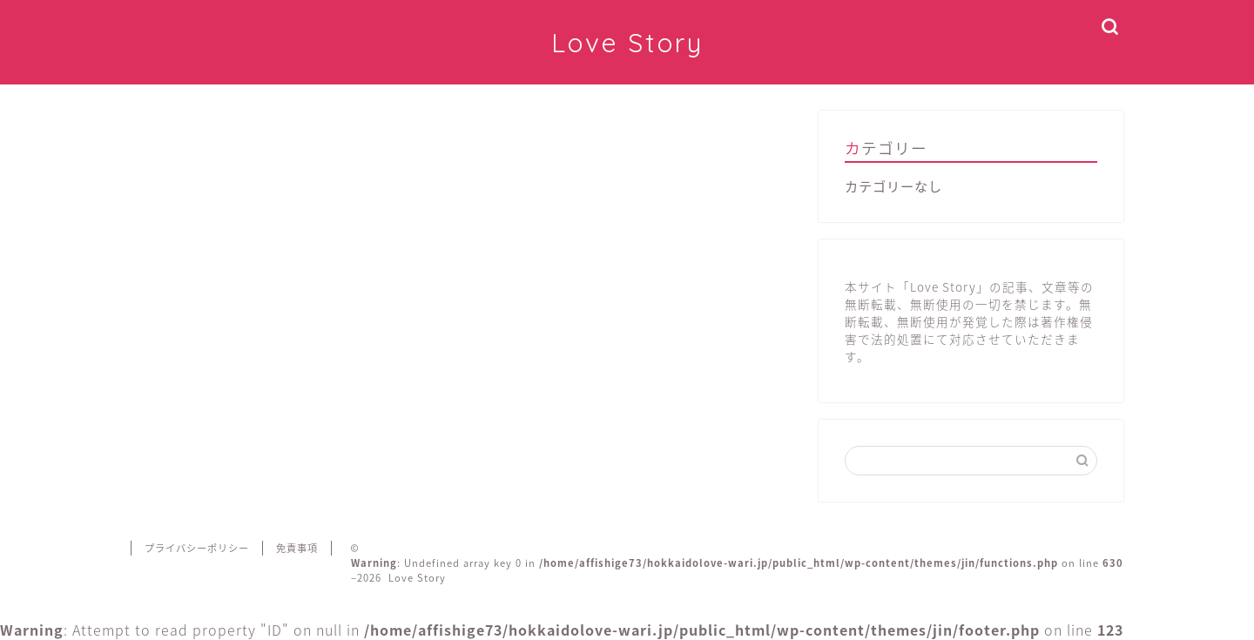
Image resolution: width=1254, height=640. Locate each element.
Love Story (627, 42)
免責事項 (297, 548)
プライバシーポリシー (197, 548)
